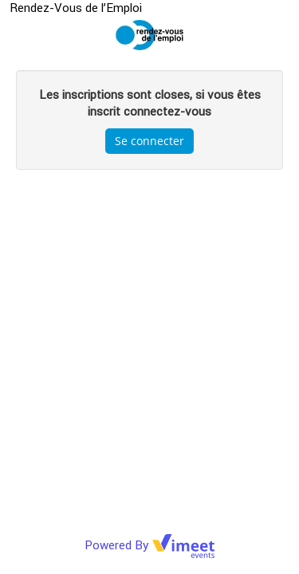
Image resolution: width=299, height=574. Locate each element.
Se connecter (149, 140)
